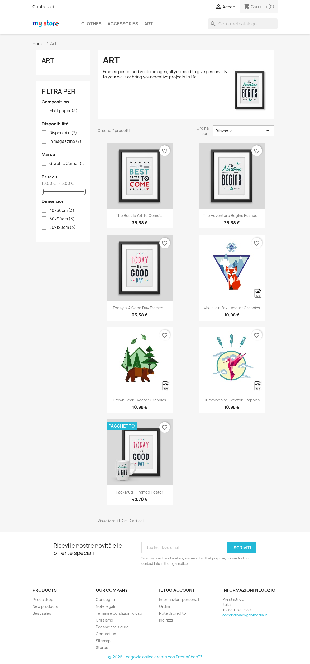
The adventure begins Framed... (232, 215)
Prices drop (42, 599)
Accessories (123, 24)
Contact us (106, 633)
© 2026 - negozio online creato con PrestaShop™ (155, 657)
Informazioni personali (179, 599)
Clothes (91, 24)
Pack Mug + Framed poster (139, 492)
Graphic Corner (66, 163)
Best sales (41, 613)
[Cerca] (243, 23)
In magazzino (65, 141)
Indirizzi (166, 620)
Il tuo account (177, 590)
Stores (102, 647)
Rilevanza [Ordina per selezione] (243, 131)
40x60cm (61, 210)
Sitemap (103, 640)
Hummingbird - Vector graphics (231, 399)
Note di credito (172, 613)
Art (148, 24)
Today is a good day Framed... (139, 307)
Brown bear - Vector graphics (139, 399)
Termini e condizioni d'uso (119, 613)
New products (45, 606)
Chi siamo (104, 620)
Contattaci (43, 7)
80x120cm (62, 227)
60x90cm (62, 219)
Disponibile (63, 133)
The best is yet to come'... (139, 215)
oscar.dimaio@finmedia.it (244, 615)
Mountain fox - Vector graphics (231, 307)
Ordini (164, 606)
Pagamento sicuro (112, 626)
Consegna (105, 599)
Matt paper (63, 110)
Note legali (105, 606)
